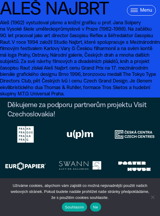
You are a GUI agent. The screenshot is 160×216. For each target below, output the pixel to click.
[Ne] (152, 197)
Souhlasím (74, 207)
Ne (95, 207)
